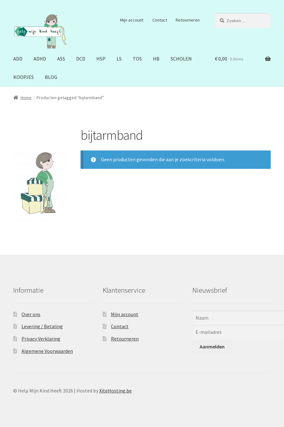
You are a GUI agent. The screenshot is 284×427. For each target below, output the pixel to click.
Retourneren (188, 20)
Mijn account (131, 20)
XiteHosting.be (115, 390)
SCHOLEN (181, 58)
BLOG (51, 77)
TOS (137, 58)
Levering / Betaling (42, 326)
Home (26, 97)
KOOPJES (23, 77)
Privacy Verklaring (40, 338)
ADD (17, 58)
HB (156, 58)
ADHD (39, 58)
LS (119, 58)
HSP (101, 58)
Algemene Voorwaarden (47, 351)
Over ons (30, 314)
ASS (61, 58)
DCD (80, 58)
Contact (159, 20)
